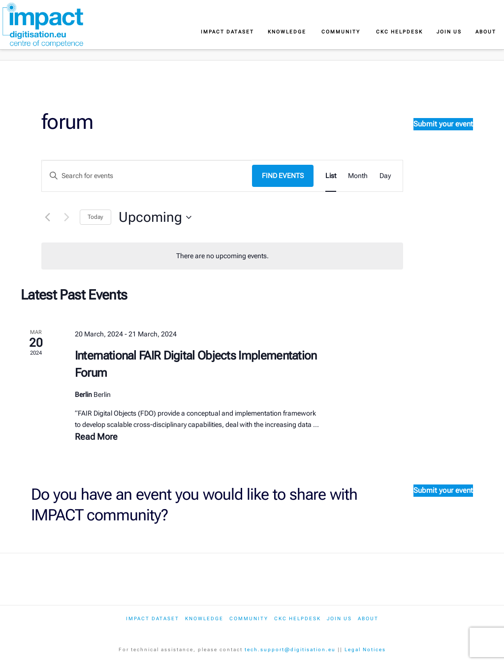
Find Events (283, 176)
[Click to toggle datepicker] (155, 217)
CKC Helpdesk (297, 618)
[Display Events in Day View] (385, 175)
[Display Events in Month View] (358, 175)
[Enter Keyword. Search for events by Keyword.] (147, 175)
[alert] (222, 256)
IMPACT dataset (152, 618)
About (368, 618)
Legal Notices (365, 649)
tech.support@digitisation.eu (290, 649)
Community (248, 618)
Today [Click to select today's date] (95, 216)
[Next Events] (66, 217)
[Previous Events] (47, 217)
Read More (96, 436)
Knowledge (204, 618)
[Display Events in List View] (330, 175)
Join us (339, 618)
